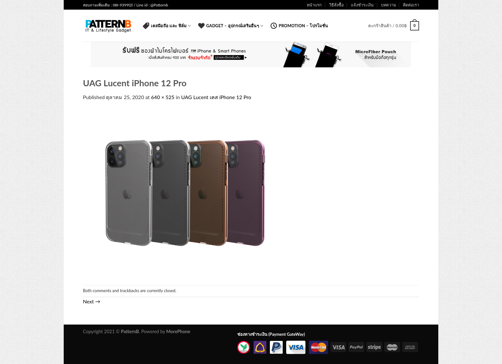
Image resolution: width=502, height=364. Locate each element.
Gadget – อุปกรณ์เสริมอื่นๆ (230, 26)
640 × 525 (162, 97)
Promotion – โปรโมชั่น (299, 26)
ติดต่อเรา (411, 4)
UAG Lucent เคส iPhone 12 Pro (216, 97)
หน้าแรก (314, 4)
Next (91, 301)
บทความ (388, 4)
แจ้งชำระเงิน (362, 4)
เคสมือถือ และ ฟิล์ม (167, 26)
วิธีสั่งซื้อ (336, 4)
